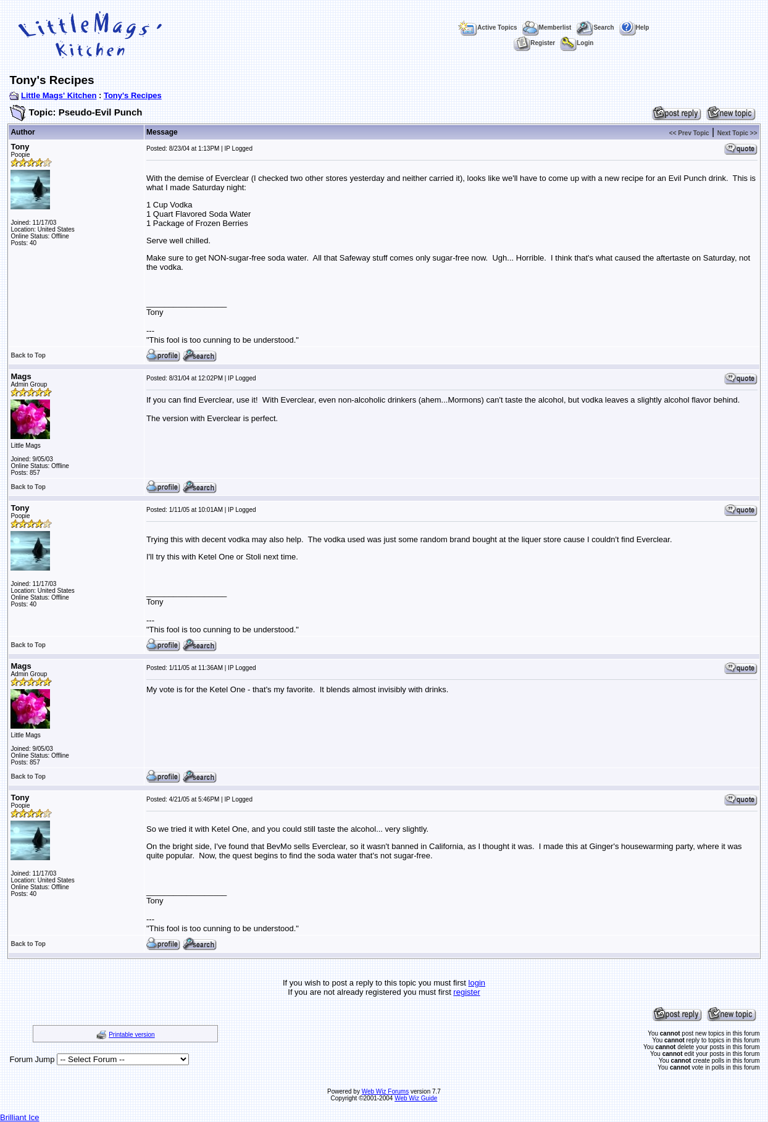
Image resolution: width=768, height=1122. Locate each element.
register (466, 992)
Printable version (131, 1034)
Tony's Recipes (133, 95)
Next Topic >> (737, 133)
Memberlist (547, 27)
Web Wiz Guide (415, 1098)
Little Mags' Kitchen (58, 95)
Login (576, 43)
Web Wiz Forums (385, 1091)
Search (595, 27)
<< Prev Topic (689, 133)
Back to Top (27, 355)
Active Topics (487, 27)
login (477, 982)
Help (634, 27)
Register (534, 43)
